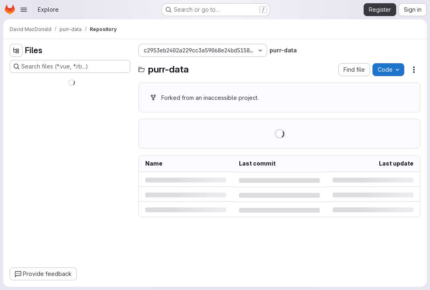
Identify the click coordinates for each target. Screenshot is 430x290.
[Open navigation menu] (23, 9)
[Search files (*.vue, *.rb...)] (70, 66)
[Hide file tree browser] (16, 50)
